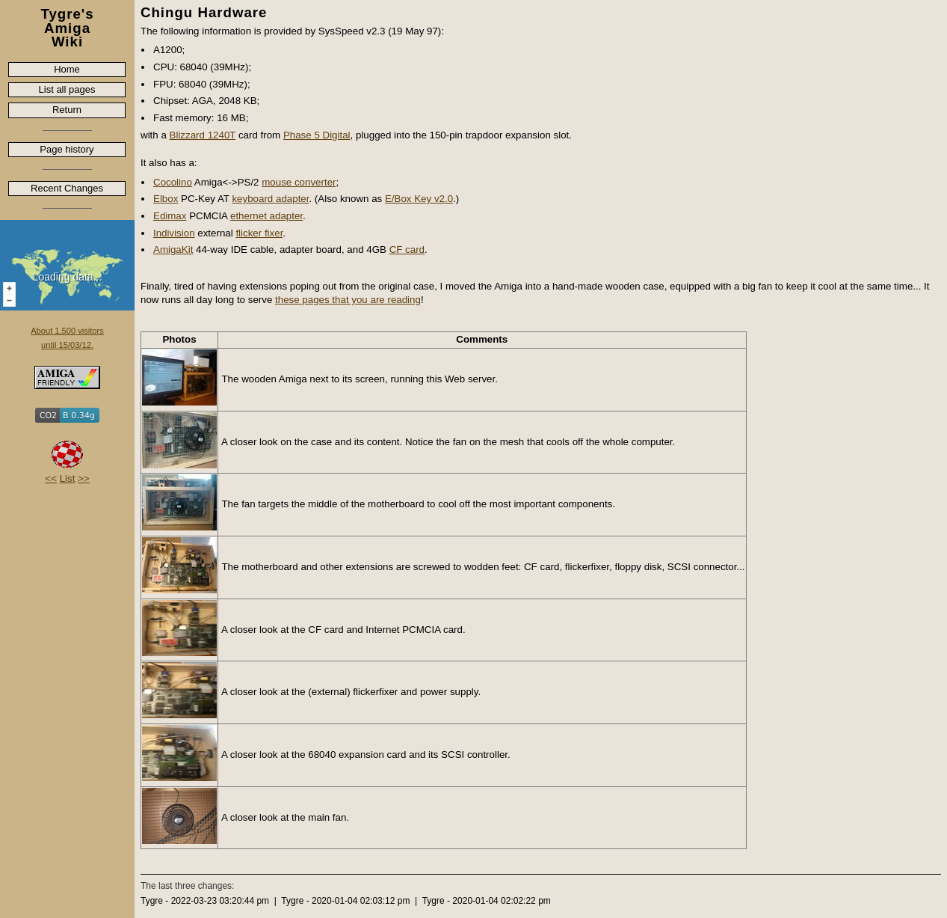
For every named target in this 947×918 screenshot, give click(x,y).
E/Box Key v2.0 (419, 198)
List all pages (67, 89)
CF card (407, 249)
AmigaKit (173, 249)
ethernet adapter (266, 215)
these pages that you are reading (348, 299)
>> (84, 478)
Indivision (174, 233)
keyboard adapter (270, 198)
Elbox (165, 198)
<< (51, 478)
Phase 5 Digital (317, 135)
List (67, 478)
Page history (66, 149)
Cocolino (172, 182)
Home (67, 69)
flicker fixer (259, 233)
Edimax (169, 215)
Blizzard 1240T (203, 135)
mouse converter (299, 182)
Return (66, 109)
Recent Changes (67, 188)
